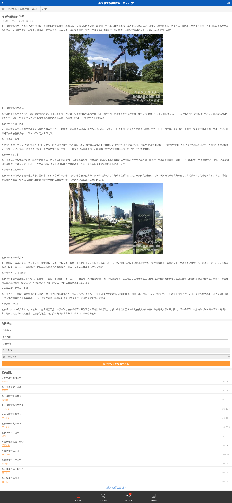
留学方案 (24, 9)
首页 (228, 3)
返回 (2, 3)
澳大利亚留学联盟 (26, 21)
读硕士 (35, 9)
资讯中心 (12, 9)
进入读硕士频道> (116, 487)
